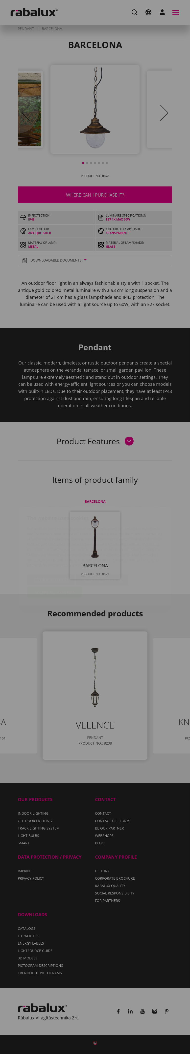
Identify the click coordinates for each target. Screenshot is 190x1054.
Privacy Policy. (87, 536)
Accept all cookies (54, 563)
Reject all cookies (102, 550)
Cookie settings (51, 550)
